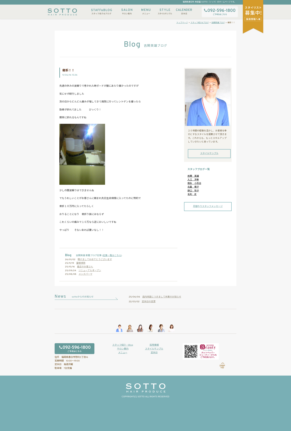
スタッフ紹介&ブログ (101, 11)
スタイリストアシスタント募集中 (253, 19)
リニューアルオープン (89, 270)
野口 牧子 (193, 190)
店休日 (184, 11)
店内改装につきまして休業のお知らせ (161, 296)
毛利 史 (192, 194)
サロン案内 (126, 11)
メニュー (145, 11)
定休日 (154, 352)
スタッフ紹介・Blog (122, 345)
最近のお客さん (85, 266)
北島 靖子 (193, 187)
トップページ (182, 23)
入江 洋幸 (193, 179)
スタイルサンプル (165, 11)
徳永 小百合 (194, 183)
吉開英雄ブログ (218, 23)
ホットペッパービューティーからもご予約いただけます (201, 351)
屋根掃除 (80, 263)
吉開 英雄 (193, 176)
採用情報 (154, 345)
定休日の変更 (148, 301)
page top (222, 365)
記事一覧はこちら (112, 255)
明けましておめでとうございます (95, 259)
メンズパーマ (85, 274)
